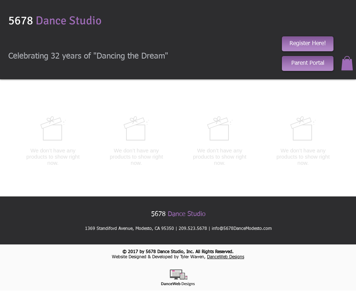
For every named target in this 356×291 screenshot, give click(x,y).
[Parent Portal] (307, 63)
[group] (178, 141)
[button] (347, 63)
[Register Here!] (307, 43)
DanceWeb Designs (225, 257)
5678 (55, 20)
